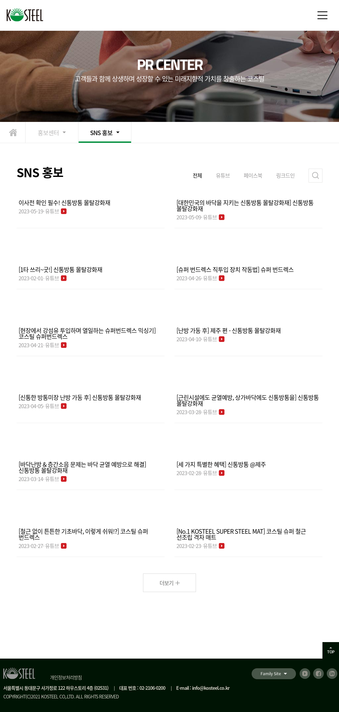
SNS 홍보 (101, 132)
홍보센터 (48, 132)
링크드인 (285, 175)
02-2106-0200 (152, 688)
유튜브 (223, 175)
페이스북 (253, 175)
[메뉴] (322, 15)
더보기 (166, 583)
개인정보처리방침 (66, 677)
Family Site (271, 673)
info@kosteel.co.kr (210, 688)
